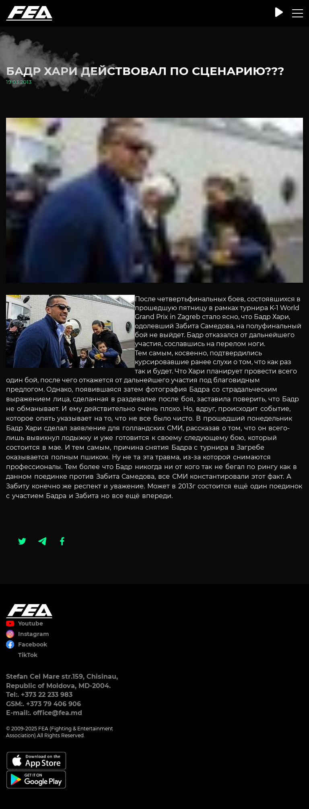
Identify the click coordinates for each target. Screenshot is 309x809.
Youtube (30, 623)
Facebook (32, 644)
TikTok (27, 655)
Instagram (33, 634)
